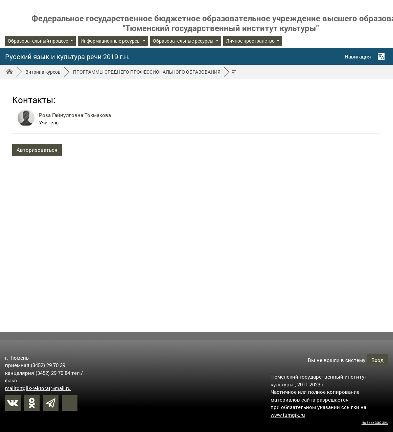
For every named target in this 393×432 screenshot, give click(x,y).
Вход (377, 359)
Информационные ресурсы (111, 41)
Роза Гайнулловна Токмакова (75, 115)
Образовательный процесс (38, 41)
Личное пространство (251, 41)
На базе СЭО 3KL (375, 423)
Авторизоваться (37, 149)
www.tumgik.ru (288, 414)
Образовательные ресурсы (183, 41)
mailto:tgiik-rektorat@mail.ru (38, 387)
